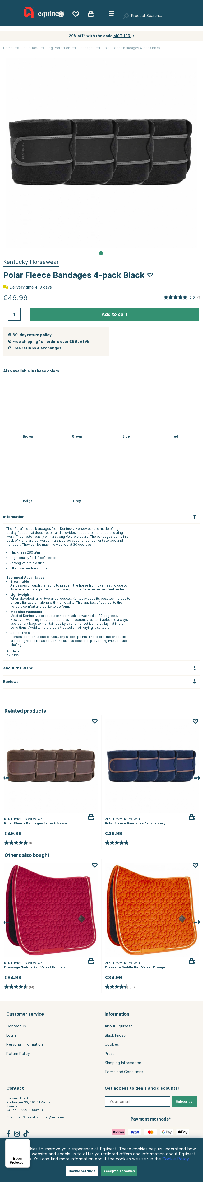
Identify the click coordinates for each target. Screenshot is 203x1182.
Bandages (86, 48)
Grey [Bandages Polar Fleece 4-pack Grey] (77, 501)
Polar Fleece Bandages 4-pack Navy (135, 823)
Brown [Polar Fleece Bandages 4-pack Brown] (28, 436)
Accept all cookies (119, 1171)
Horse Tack (30, 48)
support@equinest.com (55, 1117)
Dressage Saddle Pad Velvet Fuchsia (35, 967)
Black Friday (115, 1035)
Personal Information (24, 1044)
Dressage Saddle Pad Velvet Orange (135, 967)
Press (109, 1053)
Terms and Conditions (124, 1072)
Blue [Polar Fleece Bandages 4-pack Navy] (126, 436)
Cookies (112, 1044)
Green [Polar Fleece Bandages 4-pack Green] (77, 436)
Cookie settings (81, 1171)
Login (11, 1035)
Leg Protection (58, 48)
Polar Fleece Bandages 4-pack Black (131, 48)
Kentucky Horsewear (31, 262)
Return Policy (18, 1053)
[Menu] (27, 1142)
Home (8, 48)
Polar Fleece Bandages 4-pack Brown (35, 823)
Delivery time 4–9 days (31, 287)
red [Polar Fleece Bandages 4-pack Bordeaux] (175, 436)
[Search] (161, 16)
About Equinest (118, 1026)
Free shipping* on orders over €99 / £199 (51, 341)
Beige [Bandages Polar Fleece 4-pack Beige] (28, 501)
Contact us (16, 1026)
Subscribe (184, 1101)
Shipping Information (123, 1063)
